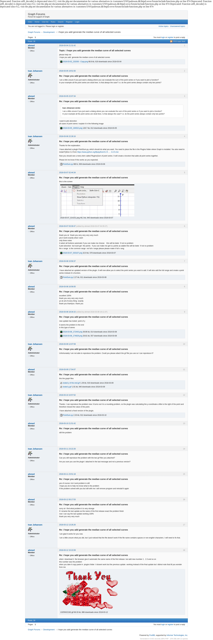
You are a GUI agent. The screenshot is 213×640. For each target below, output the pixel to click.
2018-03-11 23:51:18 (67, 474)
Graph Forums (36, 14)
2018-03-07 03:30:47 (67, 226)
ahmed (31, 45)
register (170, 37)
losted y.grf (65, 387)
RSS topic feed (179, 41)
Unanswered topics (177, 26)
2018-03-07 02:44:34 (67, 173)
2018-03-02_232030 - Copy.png (74, 62)
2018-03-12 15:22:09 (67, 550)
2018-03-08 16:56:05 (67, 287)
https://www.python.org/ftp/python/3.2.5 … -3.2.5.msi (97, 152)
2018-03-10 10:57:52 (67, 395)
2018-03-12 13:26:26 (67, 525)
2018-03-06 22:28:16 (67, 136)
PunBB (152, 635)
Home (37, 22)
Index (30, 22)
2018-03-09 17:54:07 (67, 369)
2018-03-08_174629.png (71, 336)
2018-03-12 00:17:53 (67, 499)
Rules (53, 22)
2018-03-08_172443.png (71, 332)
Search (60, 22)
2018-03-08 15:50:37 (67, 261)
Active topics (163, 26)
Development (49, 32)
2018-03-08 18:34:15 (67, 312)
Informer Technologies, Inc (177, 635)
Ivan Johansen (35, 71)
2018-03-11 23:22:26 (67, 449)
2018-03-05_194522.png (71, 128)
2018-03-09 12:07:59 (67, 344)
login (163, 37)
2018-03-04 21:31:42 (67, 45)
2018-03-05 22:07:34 (67, 96)
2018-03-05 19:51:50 (67, 71)
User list (45, 22)
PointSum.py (66, 164)
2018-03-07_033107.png (71, 253)
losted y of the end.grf (70, 383)
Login (77, 22)
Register (69, 22)
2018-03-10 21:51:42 (67, 423)
